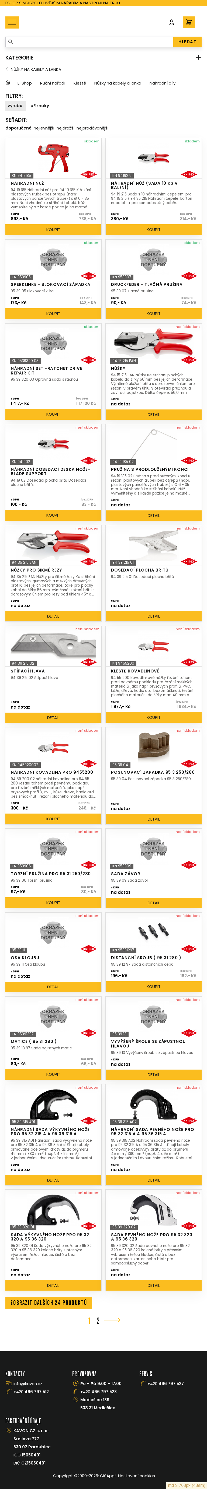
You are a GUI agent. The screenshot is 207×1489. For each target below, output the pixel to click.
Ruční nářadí (52, 83)
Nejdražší (65, 128)
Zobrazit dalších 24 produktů (49, 1302)
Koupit (53, 229)
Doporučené (18, 128)
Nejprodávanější (92, 128)
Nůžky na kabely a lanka (36, 69)
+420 (31, 1392)
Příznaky (39, 105)
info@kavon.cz (27, 1383)
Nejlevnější (44, 128)
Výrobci (15, 105)
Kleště (80, 83)
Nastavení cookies (136, 1476)
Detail (154, 414)
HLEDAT (187, 42)
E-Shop (25, 83)
